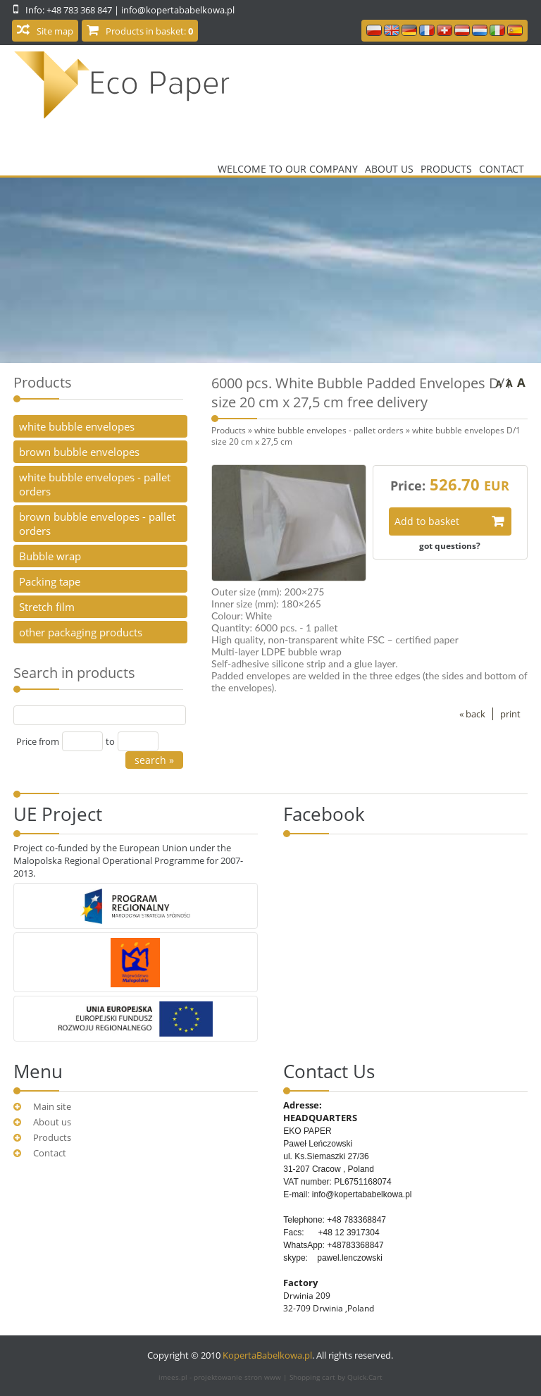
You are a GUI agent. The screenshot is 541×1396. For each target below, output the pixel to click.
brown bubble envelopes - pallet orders (97, 523)
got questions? (449, 545)
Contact (501, 168)
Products (446, 168)
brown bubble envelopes (79, 452)
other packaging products (80, 632)
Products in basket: (149, 31)
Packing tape (49, 581)
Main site (52, 1106)
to (110, 741)
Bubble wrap (50, 556)
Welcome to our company (288, 168)
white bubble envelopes (77, 426)
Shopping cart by (336, 1377)
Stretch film (47, 607)
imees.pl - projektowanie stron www (220, 1377)
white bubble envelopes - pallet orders (329, 430)
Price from (37, 741)
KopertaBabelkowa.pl (267, 1355)
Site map (55, 31)
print (510, 714)
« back (472, 714)
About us (389, 168)
